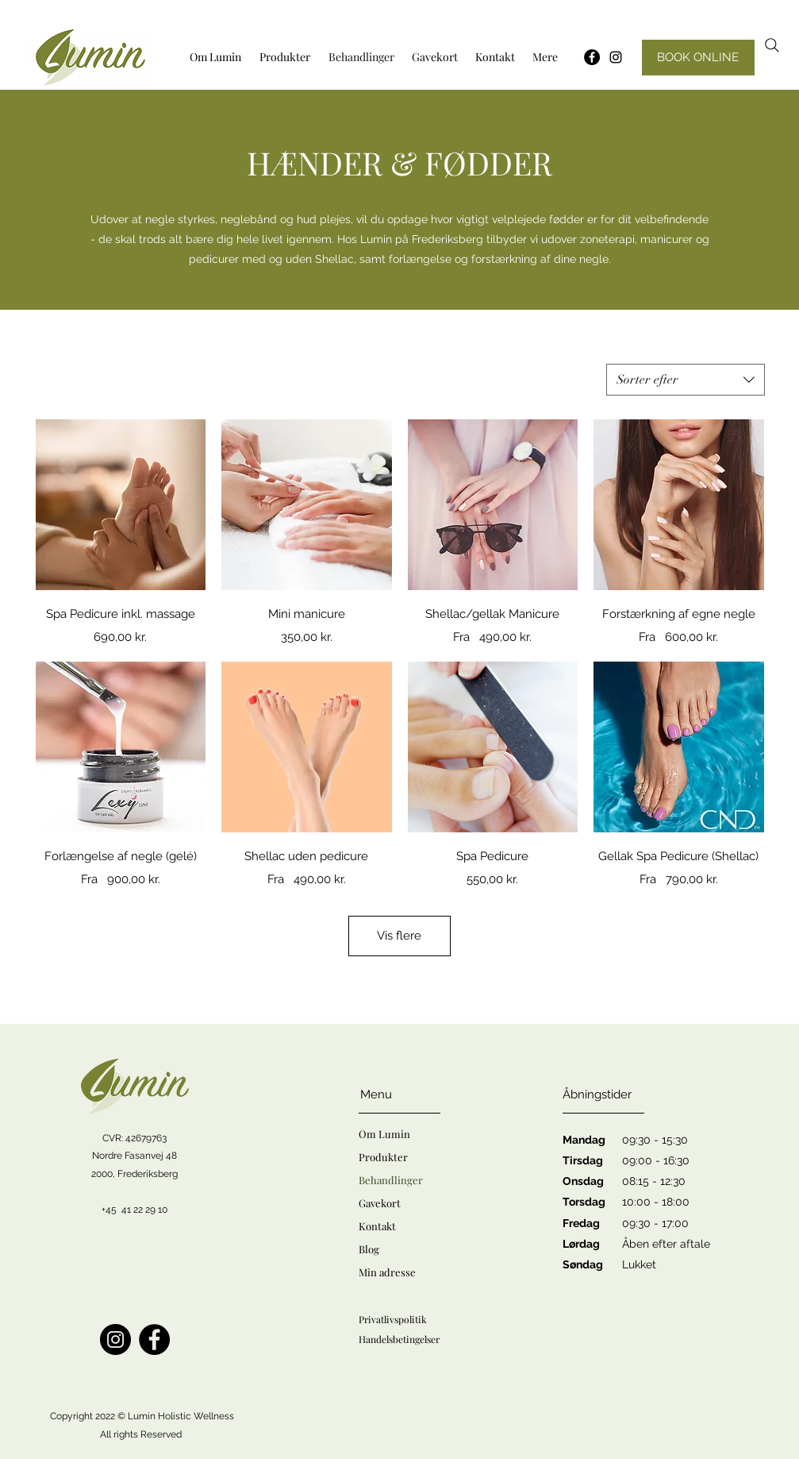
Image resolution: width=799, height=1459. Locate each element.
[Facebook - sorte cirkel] (592, 57)
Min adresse (387, 1272)
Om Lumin (384, 1134)
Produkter (383, 1157)
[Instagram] (616, 57)
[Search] (772, 45)
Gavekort (380, 1203)
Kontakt (377, 1226)
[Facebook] (154, 1339)
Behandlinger (391, 1180)
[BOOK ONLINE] (698, 57)
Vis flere (399, 935)
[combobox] (685, 380)
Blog (369, 1249)
